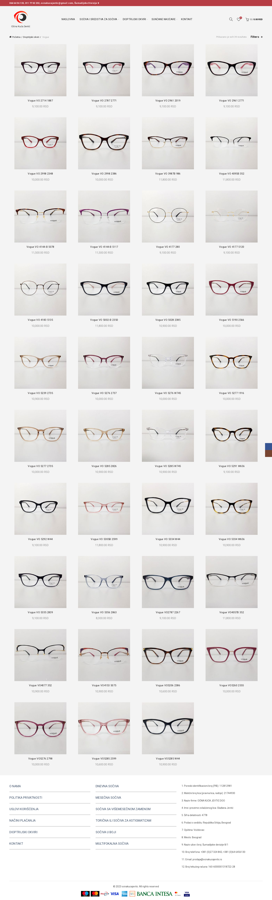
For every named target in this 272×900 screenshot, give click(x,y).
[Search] (231, 19)
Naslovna (68, 19)
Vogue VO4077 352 (39, 685)
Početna (16, 37)
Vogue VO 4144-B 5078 (39, 246)
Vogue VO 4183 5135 (39, 319)
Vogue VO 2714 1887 (39, 100)
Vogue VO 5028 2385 (168, 319)
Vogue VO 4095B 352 (232, 173)
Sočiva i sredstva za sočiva (98, 19)
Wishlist (240, 18)
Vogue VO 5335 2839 (39, 612)
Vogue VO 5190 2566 (232, 319)
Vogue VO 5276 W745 (168, 393)
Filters (255, 37)
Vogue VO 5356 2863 (103, 612)
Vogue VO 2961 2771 (232, 100)
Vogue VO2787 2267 (168, 612)
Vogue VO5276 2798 (39, 758)
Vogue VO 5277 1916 (232, 393)
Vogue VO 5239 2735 (39, 393)
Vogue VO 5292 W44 (39, 539)
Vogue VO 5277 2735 (39, 466)
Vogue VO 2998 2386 (103, 173)
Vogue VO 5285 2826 (103, 466)
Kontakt (187, 19)
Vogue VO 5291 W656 (233, 466)
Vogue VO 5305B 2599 (103, 539)
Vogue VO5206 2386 (168, 685)
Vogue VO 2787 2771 (103, 100)
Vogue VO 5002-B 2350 (104, 319)
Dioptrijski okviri (134, 19)
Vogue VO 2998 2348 (39, 173)
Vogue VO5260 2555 (233, 685)
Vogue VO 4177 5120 (232, 246)
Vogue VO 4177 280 (168, 246)
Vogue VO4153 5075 (104, 685)
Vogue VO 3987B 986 (168, 173)
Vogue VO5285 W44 (168, 758)
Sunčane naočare (164, 19)
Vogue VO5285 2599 (104, 758)
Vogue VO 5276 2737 (103, 393)
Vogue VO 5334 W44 (168, 539)
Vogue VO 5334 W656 (233, 539)
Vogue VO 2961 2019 (168, 100)
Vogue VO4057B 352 (233, 612)
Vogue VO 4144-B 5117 (104, 246)
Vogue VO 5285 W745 (168, 466)
